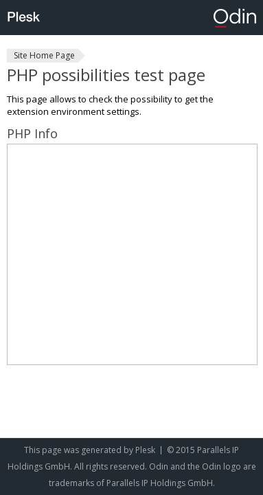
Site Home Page (44, 55)
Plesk (145, 450)
